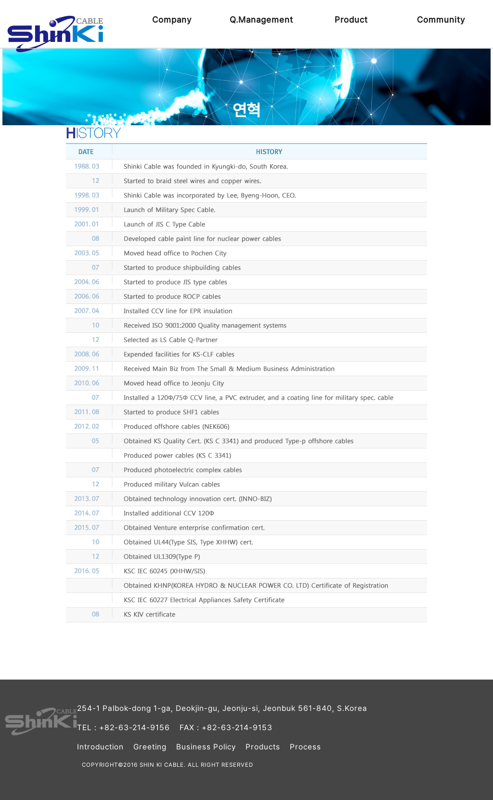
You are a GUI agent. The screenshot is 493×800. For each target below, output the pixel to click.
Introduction (100, 746)
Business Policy (206, 746)
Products (263, 746)
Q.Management (261, 19)
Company (172, 19)
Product (351, 19)
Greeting (150, 746)
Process (305, 746)
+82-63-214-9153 (237, 727)
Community (441, 19)
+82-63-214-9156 (134, 727)
